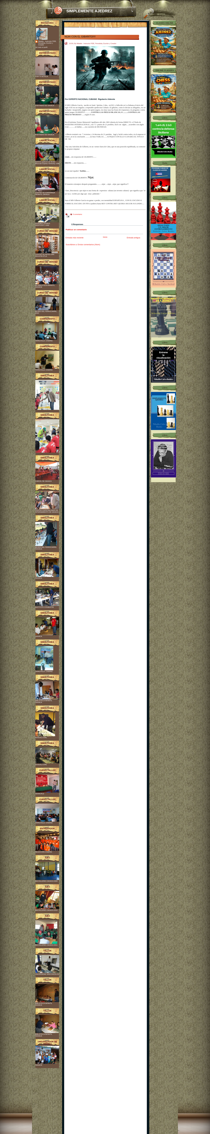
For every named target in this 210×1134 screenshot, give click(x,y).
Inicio (105, 237)
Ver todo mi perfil (41, 47)
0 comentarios (77, 214)
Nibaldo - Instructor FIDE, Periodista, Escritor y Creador (47, 43)
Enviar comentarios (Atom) (89, 244)
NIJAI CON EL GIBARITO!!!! (80, 36)
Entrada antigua (133, 238)
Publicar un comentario (76, 229)
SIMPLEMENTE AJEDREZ (89, 11)
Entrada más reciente (74, 238)
